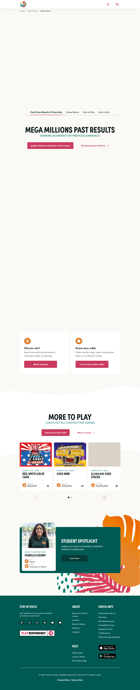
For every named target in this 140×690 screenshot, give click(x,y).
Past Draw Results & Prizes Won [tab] (46, 111)
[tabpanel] (70, 217)
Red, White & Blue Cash (33, 475)
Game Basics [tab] (72, 111)
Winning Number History (93, 145)
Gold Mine (63, 473)
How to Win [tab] (104, 111)
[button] (68, 497)
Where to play (84, 432)
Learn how (74, 558)
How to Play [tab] (89, 111)
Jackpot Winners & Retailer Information (50, 145)
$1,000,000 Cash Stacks (101, 475)
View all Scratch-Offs (55, 432)
